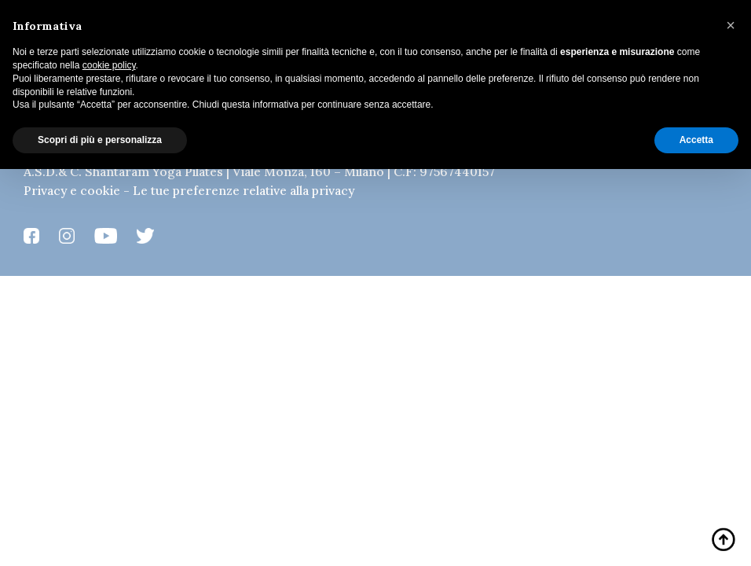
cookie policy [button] (109, 65)
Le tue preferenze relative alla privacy (243, 190)
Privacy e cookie (72, 190)
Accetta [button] (696, 139)
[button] (730, 25)
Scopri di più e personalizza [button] (100, 139)
